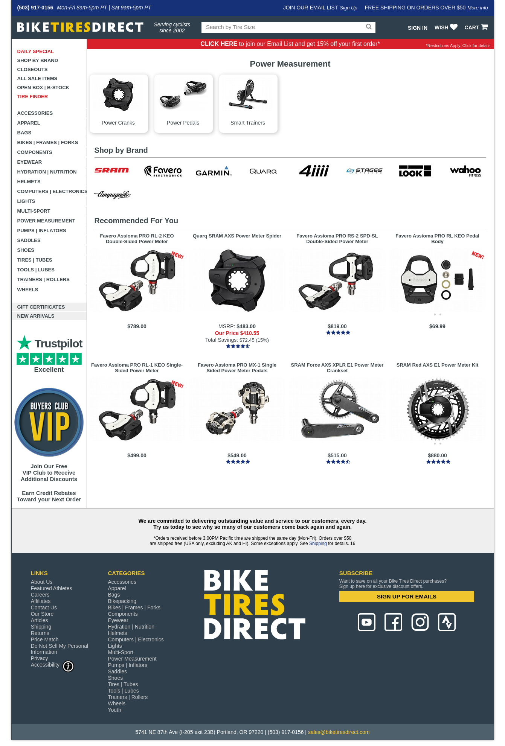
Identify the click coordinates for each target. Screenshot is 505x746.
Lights (26, 201)
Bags (24, 132)
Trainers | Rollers (43, 279)
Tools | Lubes (36, 270)
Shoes (26, 250)
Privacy (39, 658)
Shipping (318, 543)
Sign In (417, 28)
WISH (447, 27)
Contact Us (44, 607)
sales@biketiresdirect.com (339, 732)
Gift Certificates (41, 307)
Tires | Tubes (34, 260)
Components (34, 152)
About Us (42, 582)
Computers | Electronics (52, 191)
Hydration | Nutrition (47, 172)
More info (477, 8)
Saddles (29, 240)
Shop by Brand (37, 60)
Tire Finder (32, 96)
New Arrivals (36, 316)
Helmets (29, 181)
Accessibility (53, 664)
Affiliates (41, 601)
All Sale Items (37, 78)
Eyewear (29, 162)
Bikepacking (122, 601)
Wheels (27, 289)
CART (477, 27)
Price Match (45, 639)
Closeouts (32, 69)
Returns (40, 633)
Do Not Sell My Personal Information (59, 649)
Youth (114, 710)
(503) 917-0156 (35, 8)
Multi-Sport (33, 211)
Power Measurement (46, 221)
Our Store (42, 614)
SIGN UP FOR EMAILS (406, 596)
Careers (40, 595)
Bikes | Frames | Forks (47, 142)
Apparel (28, 123)
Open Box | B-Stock (43, 87)
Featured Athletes (51, 588)
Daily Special (35, 51)
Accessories (35, 113)
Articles (39, 620)
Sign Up (348, 8)
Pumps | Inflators (41, 230)
